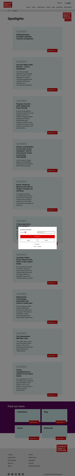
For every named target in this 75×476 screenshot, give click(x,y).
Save (46, 240)
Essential (23, 232)
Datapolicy (39, 246)
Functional (41, 232)
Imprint (35, 246)
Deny (28, 240)
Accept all (37, 236)
